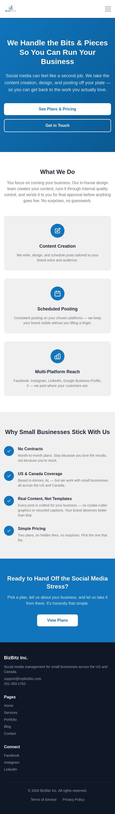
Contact (10, 734)
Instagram (11, 762)
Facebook (11, 755)
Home (8, 706)
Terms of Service (44, 800)
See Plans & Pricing (57, 109)
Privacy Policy (73, 800)
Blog (7, 727)
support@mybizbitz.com (22, 679)
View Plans (57, 620)
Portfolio (10, 720)
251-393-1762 (15, 684)
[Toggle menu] (108, 9)
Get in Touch (58, 125)
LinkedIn (10, 769)
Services (10, 713)
